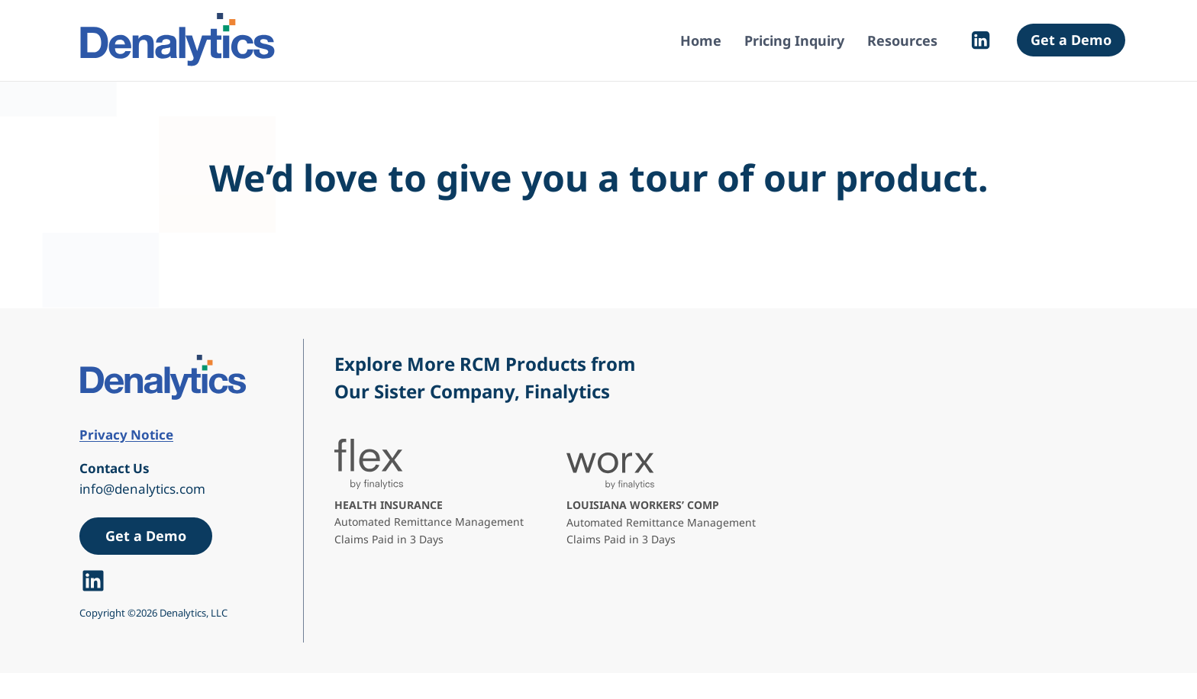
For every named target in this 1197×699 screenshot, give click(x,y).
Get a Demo (1071, 40)
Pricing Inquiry (794, 40)
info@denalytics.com (142, 489)
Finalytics (567, 391)
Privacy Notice (126, 434)
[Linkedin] (981, 40)
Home (700, 40)
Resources (902, 40)
